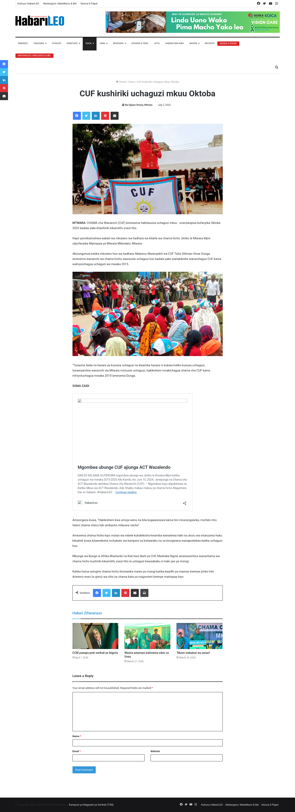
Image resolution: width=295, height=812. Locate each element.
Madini (193, 43)
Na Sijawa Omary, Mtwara (138, 105)
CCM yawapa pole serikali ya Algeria (95, 652)
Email (76, 751)
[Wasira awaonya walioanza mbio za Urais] (147, 636)
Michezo (209, 43)
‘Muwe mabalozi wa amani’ (193, 652)
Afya (157, 43)
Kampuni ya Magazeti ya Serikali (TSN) (91, 804)
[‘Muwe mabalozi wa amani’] (199, 636)
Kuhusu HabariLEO (28, 3)
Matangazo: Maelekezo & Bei (60, 3)
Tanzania (38, 43)
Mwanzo (23, 43)
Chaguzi (56, 43)
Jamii (102, 43)
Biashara (118, 43)
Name (76, 736)
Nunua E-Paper (89, 3)
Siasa (89, 43)
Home (121, 81)
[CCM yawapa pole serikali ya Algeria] (95, 636)
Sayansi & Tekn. (140, 43)
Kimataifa (72, 43)
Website (155, 751)
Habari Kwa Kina (174, 43)
